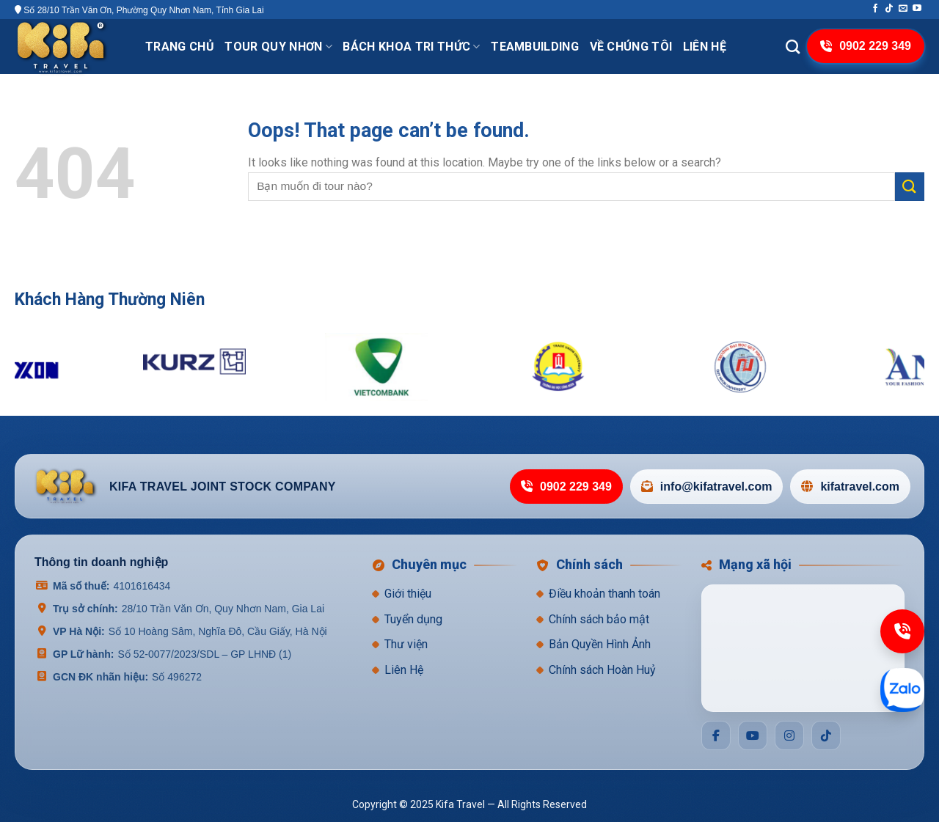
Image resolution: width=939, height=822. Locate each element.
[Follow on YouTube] (917, 9)
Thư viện (406, 644)
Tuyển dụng (413, 619)
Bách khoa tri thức (411, 47)
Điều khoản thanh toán (604, 594)
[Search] (793, 46)
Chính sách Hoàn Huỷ (602, 670)
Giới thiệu (407, 594)
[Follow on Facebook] (875, 9)
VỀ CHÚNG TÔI (631, 47)
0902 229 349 (566, 486)
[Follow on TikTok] (889, 9)
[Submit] (909, 186)
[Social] (716, 735)
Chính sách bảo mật (599, 619)
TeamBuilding (535, 47)
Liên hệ (704, 47)
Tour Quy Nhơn (278, 47)
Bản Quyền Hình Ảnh (600, 644)
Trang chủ (179, 47)
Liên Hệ (403, 670)
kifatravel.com (850, 486)
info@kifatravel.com (706, 486)
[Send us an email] (903, 9)
